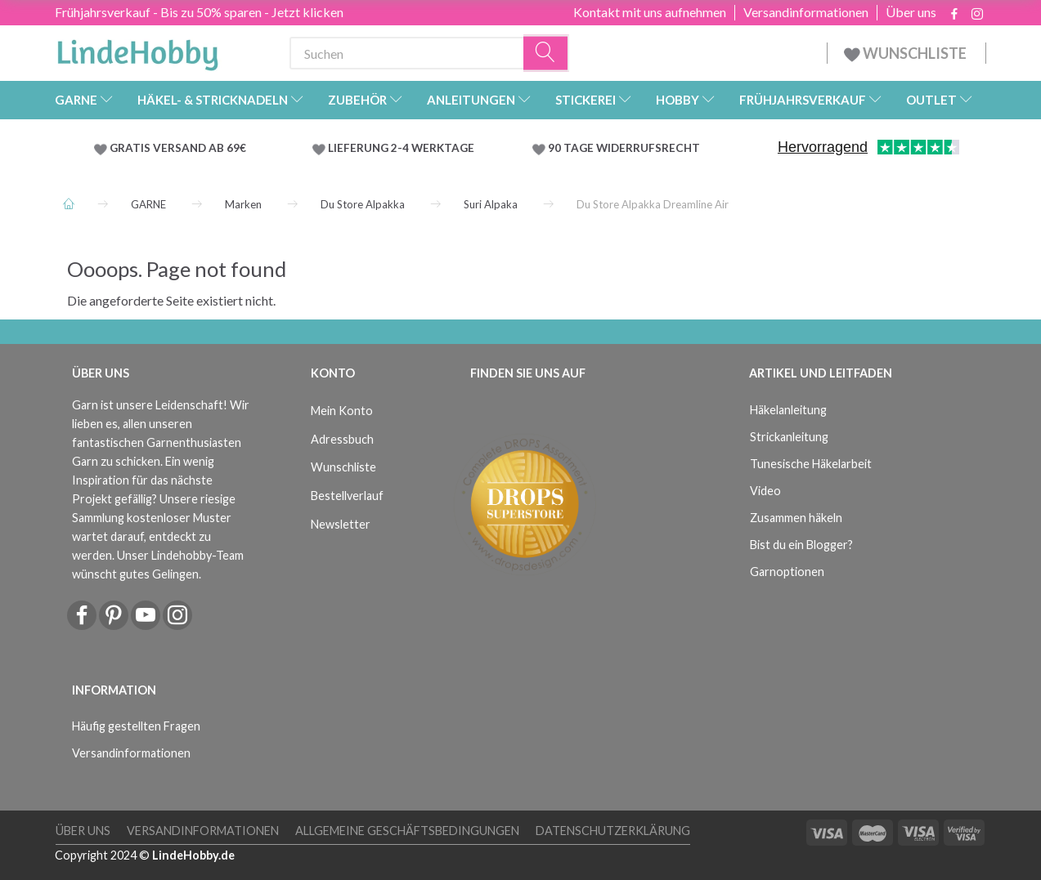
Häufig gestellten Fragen (136, 726)
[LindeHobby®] (137, 50)
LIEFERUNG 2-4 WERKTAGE (401, 147)
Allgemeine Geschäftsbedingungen (407, 831)
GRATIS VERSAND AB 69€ (178, 147)
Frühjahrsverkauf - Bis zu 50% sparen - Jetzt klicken (199, 12)
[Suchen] (546, 53)
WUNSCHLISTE (906, 53)
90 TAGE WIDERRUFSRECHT (624, 147)
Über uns (911, 12)
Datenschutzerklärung (613, 831)
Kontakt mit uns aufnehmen (649, 12)
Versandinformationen (805, 12)
